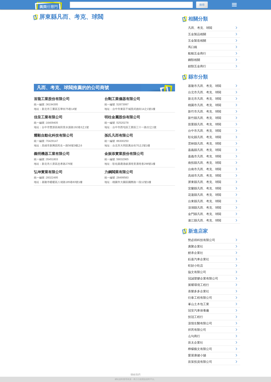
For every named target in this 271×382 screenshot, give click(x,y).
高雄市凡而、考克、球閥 (204, 175)
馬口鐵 (192, 47)
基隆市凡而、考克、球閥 (204, 85)
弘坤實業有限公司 (48, 172)
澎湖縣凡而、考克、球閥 (204, 207)
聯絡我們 (135, 374)
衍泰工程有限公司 (200, 297)
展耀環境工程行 (198, 284)
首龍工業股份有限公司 (52, 99)
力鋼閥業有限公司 (118, 172)
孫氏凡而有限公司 (118, 135)
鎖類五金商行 (197, 66)
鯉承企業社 (195, 252)
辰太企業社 (195, 342)
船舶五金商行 (197, 53)
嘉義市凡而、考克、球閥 (204, 156)
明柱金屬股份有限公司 (122, 117)
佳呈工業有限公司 (48, 117)
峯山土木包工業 (198, 304)
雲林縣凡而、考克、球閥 (204, 143)
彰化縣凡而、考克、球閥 (204, 137)
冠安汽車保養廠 (198, 310)
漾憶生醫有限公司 (200, 323)
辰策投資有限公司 (200, 361)
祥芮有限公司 (197, 329)
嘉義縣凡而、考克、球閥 (204, 150)
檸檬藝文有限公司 (200, 349)
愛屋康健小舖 (197, 355)
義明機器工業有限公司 (52, 154)
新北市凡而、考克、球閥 (204, 98)
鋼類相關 (194, 59)
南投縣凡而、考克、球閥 (204, 162)
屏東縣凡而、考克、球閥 (204, 182)
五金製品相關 (197, 34)
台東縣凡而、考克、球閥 (204, 201)
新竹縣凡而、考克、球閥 (204, 117)
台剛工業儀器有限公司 (122, 99)
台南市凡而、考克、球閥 (204, 169)
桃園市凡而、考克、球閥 (204, 105)
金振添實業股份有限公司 (124, 154)
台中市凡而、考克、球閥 (204, 130)
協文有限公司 (197, 272)
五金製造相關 (197, 40)
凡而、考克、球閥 (200, 27)
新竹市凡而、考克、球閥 (204, 111)
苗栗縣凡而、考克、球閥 (204, 124)
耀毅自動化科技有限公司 (53, 135)
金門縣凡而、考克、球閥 (204, 214)
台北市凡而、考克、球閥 (204, 92)
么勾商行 (194, 336)
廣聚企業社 (195, 246)
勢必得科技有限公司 (201, 240)
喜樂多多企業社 (198, 291)
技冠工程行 (195, 316)
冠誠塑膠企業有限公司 (203, 278)
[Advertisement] (104, 49)
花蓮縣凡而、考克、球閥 (204, 194)
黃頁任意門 (51, 5)
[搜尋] (131, 5)
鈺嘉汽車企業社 (198, 259)
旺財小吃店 (195, 265)
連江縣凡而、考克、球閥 (204, 220)
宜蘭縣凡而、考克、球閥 (204, 188)
